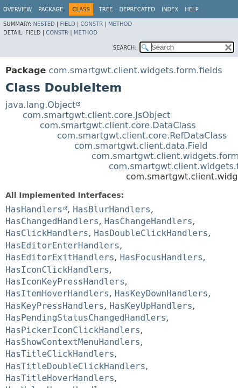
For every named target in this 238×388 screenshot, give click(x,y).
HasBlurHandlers (112, 209)
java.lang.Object (40, 105)
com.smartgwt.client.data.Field (141, 146)
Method (120, 24)
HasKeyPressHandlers (54, 306)
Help (191, 9)
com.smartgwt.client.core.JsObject (96, 115)
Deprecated (137, 9)
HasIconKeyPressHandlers (65, 281)
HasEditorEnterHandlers (62, 245)
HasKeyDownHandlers (161, 293)
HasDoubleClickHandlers (151, 233)
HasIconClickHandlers (57, 270)
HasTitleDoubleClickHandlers (75, 366)
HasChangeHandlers (148, 221)
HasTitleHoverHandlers (59, 378)
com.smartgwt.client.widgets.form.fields (135, 70)
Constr (91, 24)
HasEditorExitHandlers (59, 257)
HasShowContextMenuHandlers (72, 342)
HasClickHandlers (46, 233)
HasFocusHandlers (161, 257)
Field (67, 24)
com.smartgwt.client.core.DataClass (118, 125)
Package (50, 9)
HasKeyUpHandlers (150, 306)
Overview (17, 9)
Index (170, 9)
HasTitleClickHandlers (59, 354)
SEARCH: (125, 48)
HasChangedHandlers (52, 221)
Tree (106, 9)
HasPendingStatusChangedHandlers (85, 318)
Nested (43, 24)
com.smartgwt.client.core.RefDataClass (142, 135)
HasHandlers (33, 209)
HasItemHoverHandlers (57, 293)
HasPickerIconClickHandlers (72, 330)
